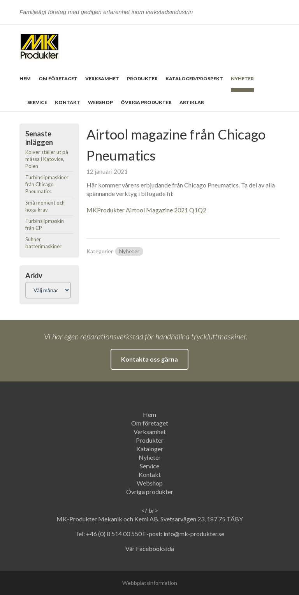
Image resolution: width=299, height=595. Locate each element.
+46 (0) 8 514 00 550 (114, 533)
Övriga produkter (146, 102)
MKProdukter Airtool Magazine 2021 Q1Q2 (146, 210)
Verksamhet (102, 78)
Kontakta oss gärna (149, 359)
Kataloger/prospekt (194, 78)
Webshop (100, 102)
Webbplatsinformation (149, 582)
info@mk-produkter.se (194, 533)
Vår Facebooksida (149, 548)
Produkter (142, 78)
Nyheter (242, 78)
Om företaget (58, 78)
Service (37, 102)
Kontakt (67, 102)
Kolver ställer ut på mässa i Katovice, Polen (46, 159)
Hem (25, 78)
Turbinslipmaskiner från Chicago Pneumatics (47, 184)
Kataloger (149, 448)
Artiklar (191, 102)
